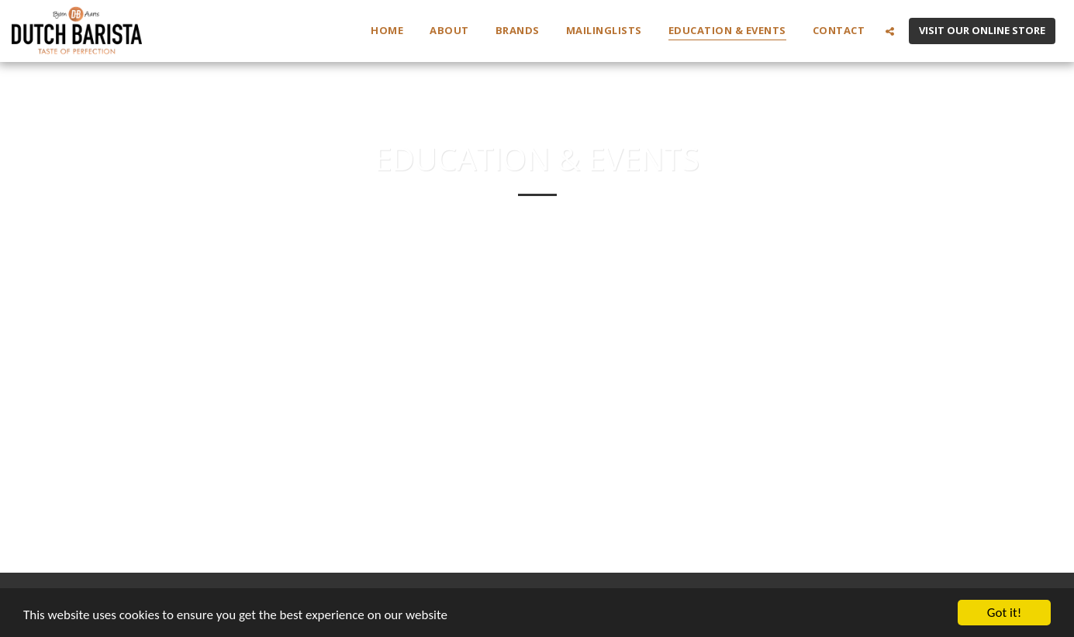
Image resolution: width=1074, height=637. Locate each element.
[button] (890, 31)
